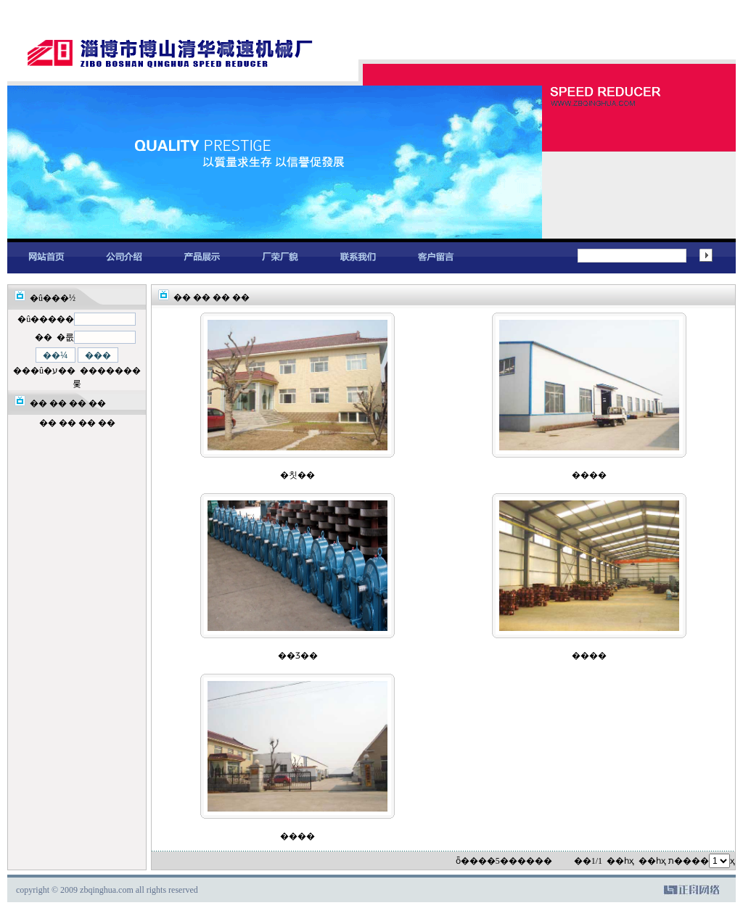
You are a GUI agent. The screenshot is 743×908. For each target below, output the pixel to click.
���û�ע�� (44, 371)
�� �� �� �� (77, 423)
